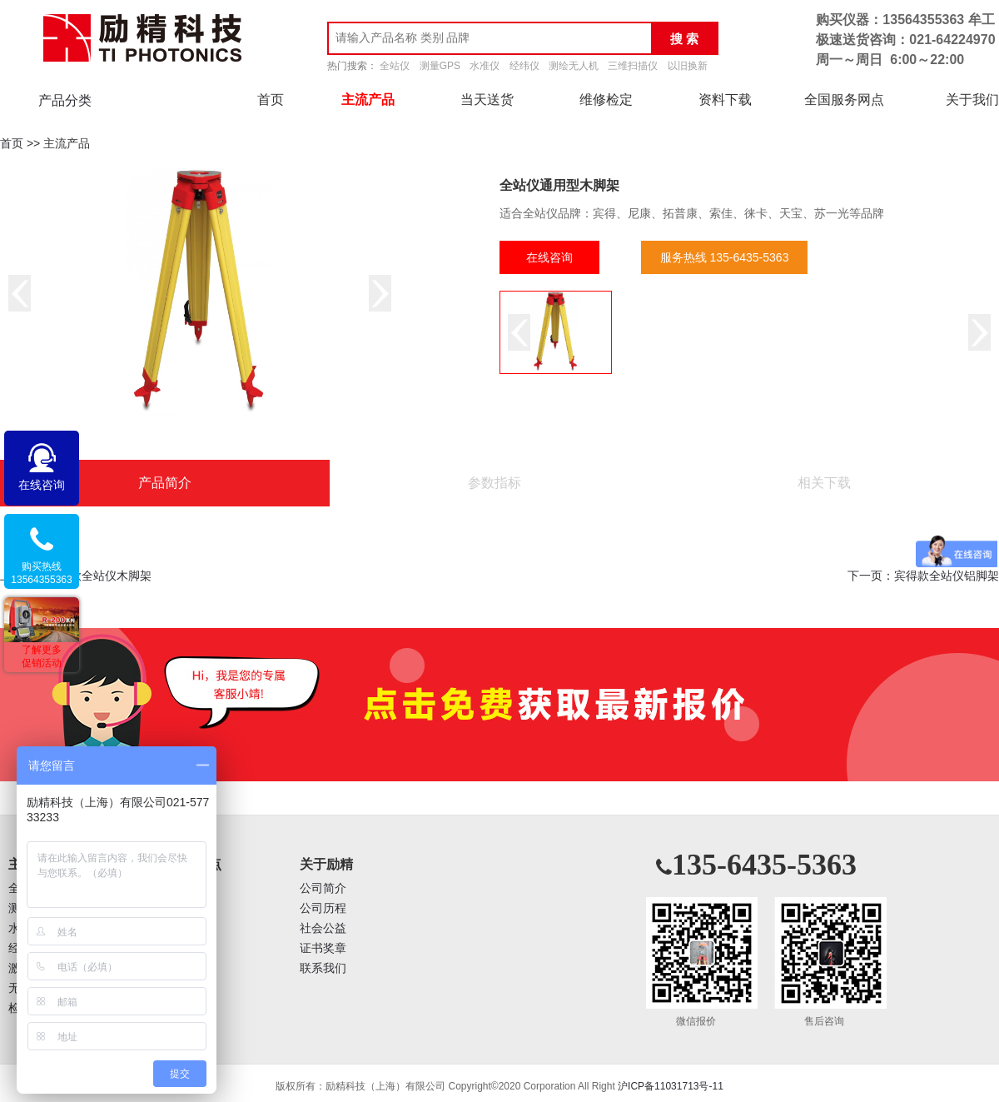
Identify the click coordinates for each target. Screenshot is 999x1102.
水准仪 (485, 66)
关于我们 (972, 99)
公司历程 (323, 908)
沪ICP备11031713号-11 (670, 1086)
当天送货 (487, 99)
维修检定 (606, 99)
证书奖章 (323, 948)
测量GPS (440, 66)
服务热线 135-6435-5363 (724, 257)
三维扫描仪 (633, 66)
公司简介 (323, 888)
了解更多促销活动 (42, 656)
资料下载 (725, 99)
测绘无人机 (574, 66)
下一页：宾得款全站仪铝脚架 (923, 575)
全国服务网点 (844, 99)
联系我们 (323, 968)
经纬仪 (524, 66)
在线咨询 (549, 257)
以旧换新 (688, 66)
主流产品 (368, 99)
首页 (270, 99)
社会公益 (323, 928)
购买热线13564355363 (41, 573)
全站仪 (395, 66)
